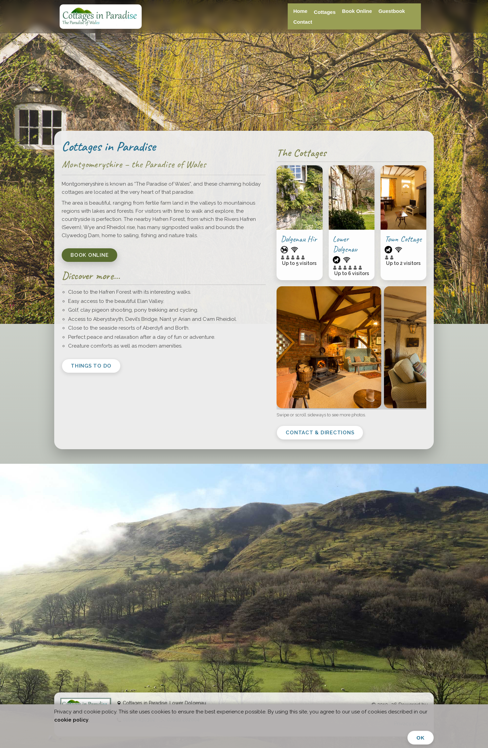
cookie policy (71, 720)
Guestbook (392, 11)
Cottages (325, 12)
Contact (302, 22)
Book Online (357, 11)
